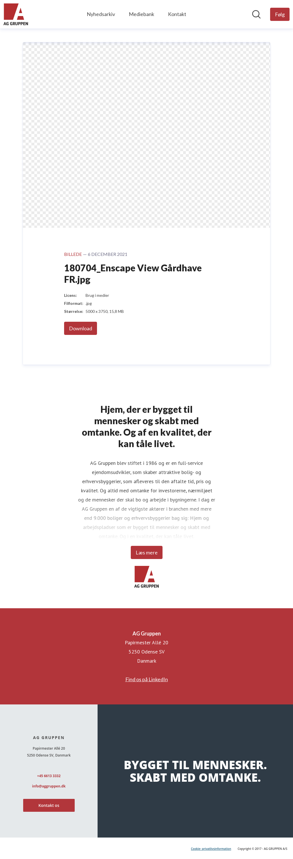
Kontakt (177, 14)
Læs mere (147, 552)
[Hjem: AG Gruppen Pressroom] (15, 14)
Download (80, 328)
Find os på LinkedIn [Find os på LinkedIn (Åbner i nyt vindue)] (146, 679)
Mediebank (141, 14)
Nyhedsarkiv (101, 14)
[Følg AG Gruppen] (280, 14)
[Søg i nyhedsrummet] (256, 14)
